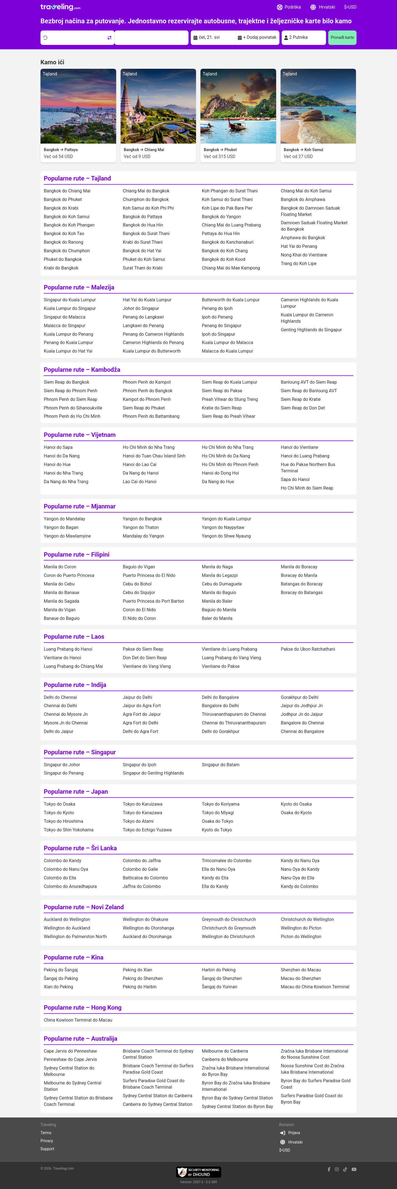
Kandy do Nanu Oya (300, 860)
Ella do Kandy (215, 886)
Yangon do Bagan (61, 527)
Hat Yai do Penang (299, 246)
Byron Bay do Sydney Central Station (237, 1098)
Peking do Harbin (140, 986)
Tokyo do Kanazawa (142, 812)
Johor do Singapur (141, 308)
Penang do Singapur (221, 325)
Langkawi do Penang (143, 325)
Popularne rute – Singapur (80, 752)
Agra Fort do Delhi (140, 722)
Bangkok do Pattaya (142, 216)
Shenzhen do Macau (301, 969)
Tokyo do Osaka (59, 804)
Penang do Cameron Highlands (153, 334)
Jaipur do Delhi (137, 697)
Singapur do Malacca (64, 317)
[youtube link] (354, 1169)
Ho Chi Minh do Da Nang (226, 456)
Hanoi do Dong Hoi (220, 473)
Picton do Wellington (301, 936)
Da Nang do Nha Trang (66, 481)
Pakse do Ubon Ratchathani (308, 649)
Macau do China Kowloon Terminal (315, 986)
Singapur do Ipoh (139, 764)
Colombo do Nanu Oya (66, 869)
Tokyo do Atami (138, 821)
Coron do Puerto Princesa (69, 575)
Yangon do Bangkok (142, 518)
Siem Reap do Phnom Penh (70, 390)
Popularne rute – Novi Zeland (84, 907)
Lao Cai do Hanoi (139, 481)
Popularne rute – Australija (80, 1038)
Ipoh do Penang (217, 317)
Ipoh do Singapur (218, 334)
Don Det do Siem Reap (145, 657)
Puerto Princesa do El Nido (149, 575)
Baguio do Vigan (139, 566)
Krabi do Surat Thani (143, 242)
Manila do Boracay (299, 566)
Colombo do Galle (140, 869)
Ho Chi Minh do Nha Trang (148, 447)
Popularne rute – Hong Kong (82, 1007)
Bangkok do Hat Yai (142, 250)
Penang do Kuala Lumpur (68, 342)
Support (47, 1149)
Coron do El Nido (139, 609)
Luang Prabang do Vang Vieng (231, 657)
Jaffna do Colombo (142, 886)
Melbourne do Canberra (225, 1051)
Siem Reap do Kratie (300, 399)
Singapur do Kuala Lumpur (70, 299)
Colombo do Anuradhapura (70, 886)
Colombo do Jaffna (142, 860)
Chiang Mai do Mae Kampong (231, 268)
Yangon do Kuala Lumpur (226, 518)
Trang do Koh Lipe (298, 263)
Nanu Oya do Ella (297, 877)
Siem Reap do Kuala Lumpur (229, 382)
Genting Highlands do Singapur (311, 329)
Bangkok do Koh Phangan (69, 225)
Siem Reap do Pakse (222, 390)
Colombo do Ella (60, 877)
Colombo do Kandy (62, 860)
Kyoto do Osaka (296, 804)
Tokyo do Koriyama (221, 804)
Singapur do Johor (62, 764)
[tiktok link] (345, 1169)
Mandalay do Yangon (143, 536)
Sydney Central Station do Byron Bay (237, 1106)
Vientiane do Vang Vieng (147, 666)
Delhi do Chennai (60, 697)
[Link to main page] (60, 7)
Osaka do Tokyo (217, 821)
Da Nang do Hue (218, 481)
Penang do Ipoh (217, 308)
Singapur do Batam (221, 764)
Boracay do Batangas (302, 592)
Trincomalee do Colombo (226, 860)
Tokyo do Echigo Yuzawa (147, 829)
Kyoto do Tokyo (217, 829)
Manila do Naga (217, 566)
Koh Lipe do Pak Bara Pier (227, 208)
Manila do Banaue (61, 592)
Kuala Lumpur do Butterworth (152, 351)
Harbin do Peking (219, 969)
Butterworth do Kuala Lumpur (231, 299)
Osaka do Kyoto (296, 812)
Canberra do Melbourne (225, 1059)
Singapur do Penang (63, 773)
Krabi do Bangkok (61, 268)
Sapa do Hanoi (295, 479)
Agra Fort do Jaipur (142, 714)
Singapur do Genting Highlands (153, 773)
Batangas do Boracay (302, 584)
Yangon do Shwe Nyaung (226, 536)
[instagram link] (337, 1169)
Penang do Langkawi (143, 317)
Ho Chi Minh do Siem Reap (307, 488)
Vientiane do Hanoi (62, 657)
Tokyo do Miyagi (218, 812)
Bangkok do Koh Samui (67, 216)
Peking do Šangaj (61, 969)
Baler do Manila (217, 618)
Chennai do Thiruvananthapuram (234, 722)
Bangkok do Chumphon (67, 250)
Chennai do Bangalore (302, 731)
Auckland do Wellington (67, 919)
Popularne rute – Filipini (77, 554)
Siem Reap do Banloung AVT (309, 390)
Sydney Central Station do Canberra (157, 1095)
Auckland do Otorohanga (147, 936)
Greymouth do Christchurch (229, 919)
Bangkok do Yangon (221, 216)
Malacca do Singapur (64, 325)
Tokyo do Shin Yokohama (68, 829)
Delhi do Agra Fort (140, 731)
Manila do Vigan (60, 609)
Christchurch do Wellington (307, 919)
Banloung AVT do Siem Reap (309, 382)
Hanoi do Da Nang (62, 456)
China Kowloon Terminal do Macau (78, 1020)
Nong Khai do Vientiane (304, 255)
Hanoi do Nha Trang (63, 473)
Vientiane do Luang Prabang (229, 649)
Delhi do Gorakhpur (221, 731)
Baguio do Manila (219, 609)
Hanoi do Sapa (58, 447)
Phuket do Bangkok (63, 259)
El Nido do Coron (139, 618)
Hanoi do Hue (57, 464)
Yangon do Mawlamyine (67, 536)
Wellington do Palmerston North (75, 936)
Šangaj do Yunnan (219, 986)
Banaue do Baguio (62, 618)
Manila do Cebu (59, 584)
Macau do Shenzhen (301, 978)
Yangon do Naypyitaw (223, 527)
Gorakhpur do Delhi (300, 697)
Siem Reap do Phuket (144, 408)
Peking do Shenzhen (143, 978)
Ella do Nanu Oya (218, 869)
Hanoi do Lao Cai (139, 464)
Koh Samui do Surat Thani (227, 199)
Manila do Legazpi (220, 575)
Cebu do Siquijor (139, 592)
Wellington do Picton (301, 928)
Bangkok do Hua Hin (143, 225)
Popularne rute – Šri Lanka (80, 848)
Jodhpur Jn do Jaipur (302, 714)
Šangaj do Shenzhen (222, 978)
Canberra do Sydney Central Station (157, 1104)
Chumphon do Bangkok (146, 199)
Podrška (289, 7)
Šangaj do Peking (61, 978)
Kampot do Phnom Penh (147, 399)
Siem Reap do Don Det (303, 408)
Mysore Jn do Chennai (66, 722)
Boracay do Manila (299, 575)
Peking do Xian (137, 969)
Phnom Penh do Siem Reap (70, 399)
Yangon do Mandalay (64, 518)
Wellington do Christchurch (228, 936)
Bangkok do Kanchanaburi (227, 242)
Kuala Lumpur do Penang (68, 334)
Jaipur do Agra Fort (142, 705)
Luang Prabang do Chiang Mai (73, 666)
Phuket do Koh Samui (144, 259)
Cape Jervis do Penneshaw (70, 1051)
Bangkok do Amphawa (303, 199)
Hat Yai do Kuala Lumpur (147, 299)
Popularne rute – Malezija (79, 287)
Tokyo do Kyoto (59, 812)
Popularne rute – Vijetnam (80, 434)
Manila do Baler (217, 601)
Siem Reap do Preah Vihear (228, 416)
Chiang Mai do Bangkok (146, 191)
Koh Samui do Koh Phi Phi (148, 208)
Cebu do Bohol (137, 584)
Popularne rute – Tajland (77, 178)
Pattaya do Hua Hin (221, 233)
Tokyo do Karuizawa (142, 804)
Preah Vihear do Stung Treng (230, 399)
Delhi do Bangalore (220, 697)
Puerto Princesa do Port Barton (153, 601)
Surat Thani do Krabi (143, 268)
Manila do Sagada (61, 601)
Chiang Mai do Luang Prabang (231, 225)
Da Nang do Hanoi (141, 473)
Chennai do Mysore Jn (66, 714)
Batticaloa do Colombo (145, 877)
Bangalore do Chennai (302, 722)
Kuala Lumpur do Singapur (70, 308)
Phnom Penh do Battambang (151, 416)
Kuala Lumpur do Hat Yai (68, 351)
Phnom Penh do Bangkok (147, 390)
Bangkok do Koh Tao (64, 233)
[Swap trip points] (109, 37)
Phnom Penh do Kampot (147, 382)
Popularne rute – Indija (75, 684)
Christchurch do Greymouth (229, 928)
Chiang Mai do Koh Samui (306, 191)
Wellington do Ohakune (145, 919)
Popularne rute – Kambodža (82, 369)
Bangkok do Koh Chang (225, 250)
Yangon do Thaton (141, 527)
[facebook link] (329, 1169)
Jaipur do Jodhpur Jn (302, 705)
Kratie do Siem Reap (221, 408)
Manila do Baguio (219, 592)
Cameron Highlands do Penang (153, 342)
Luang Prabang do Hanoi (68, 649)
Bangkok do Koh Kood (223, 259)
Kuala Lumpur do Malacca (227, 342)
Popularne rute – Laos (74, 636)
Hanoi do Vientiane (299, 447)
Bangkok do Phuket (63, 199)
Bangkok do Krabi (61, 208)
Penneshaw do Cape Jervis (70, 1059)
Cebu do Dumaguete (222, 584)
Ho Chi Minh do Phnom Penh (230, 464)
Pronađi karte (342, 37)
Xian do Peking (58, 986)
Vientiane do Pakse (221, 666)
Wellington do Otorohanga (148, 928)
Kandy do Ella (215, 877)
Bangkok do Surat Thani (146, 233)
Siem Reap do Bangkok (66, 382)
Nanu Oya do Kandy (300, 869)
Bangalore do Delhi (220, 705)
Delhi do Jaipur (58, 731)
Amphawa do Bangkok (303, 237)
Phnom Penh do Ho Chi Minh (72, 416)
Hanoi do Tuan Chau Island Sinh (154, 456)
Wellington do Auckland (67, 928)
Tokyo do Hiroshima (63, 821)
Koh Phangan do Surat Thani (230, 191)
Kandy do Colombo (299, 886)
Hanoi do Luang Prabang (305, 456)
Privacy (46, 1141)
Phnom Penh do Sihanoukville (73, 408)
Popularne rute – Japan (76, 791)
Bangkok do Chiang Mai (67, 191)
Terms (45, 1133)
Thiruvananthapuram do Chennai (234, 714)
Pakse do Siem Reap (143, 649)
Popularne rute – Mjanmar (80, 506)
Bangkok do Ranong (63, 242)
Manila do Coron (60, 566)
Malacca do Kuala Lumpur (227, 351)
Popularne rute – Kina (73, 957)
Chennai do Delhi (60, 705)
